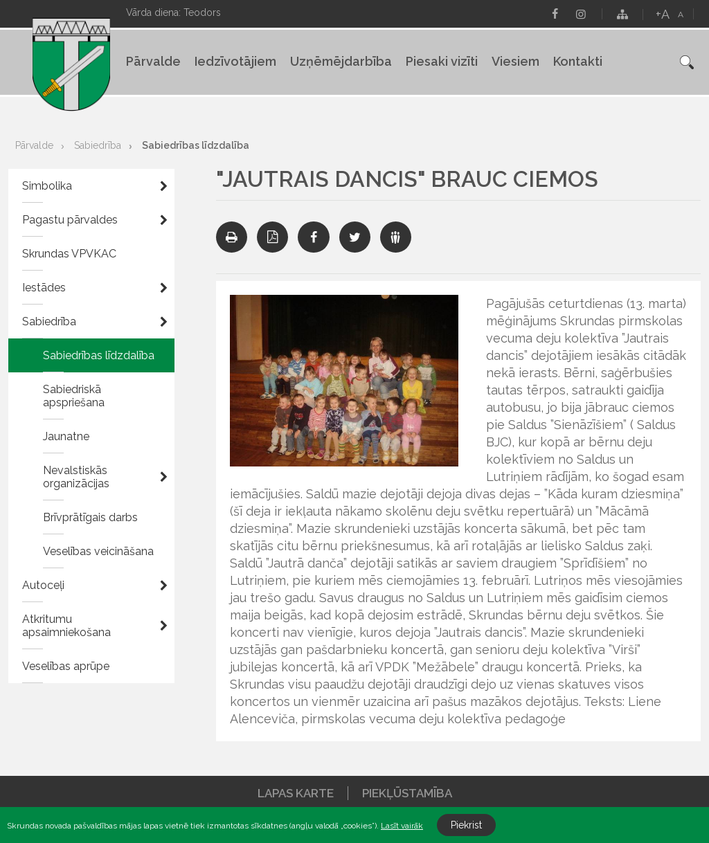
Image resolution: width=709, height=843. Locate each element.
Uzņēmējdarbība (341, 61)
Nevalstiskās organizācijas (76, 477)
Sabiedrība (97, 145)
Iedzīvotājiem (235, 61)
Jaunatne (66, 436)
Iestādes (44, 287)
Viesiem (515, 61)
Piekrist (466, 825)
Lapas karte (296, 793)
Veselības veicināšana (98, 551)
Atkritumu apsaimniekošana (66, 626)
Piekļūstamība (407, 793)
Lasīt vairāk (402, 826)
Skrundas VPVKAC (69, 253)
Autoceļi (43, 585)
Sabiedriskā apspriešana (74, 396)
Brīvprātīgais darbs (90, 517)
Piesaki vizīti (442, 61)
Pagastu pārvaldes (70, 219)
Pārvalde (153, 61)
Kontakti (577, 61)
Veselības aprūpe (65, 666)
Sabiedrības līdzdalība (195, 145)
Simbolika (47, 185)
